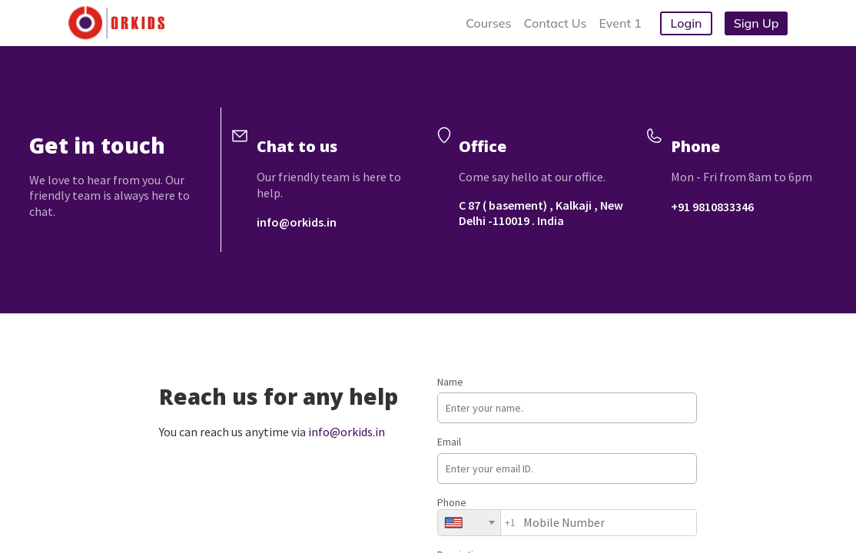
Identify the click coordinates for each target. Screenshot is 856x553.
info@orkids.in (297, 222)
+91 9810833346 (712, 206)
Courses (488, 23)
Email (567, 459)
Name (567, 399)
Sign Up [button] (756, 23)
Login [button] (686, 23)
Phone (567, 515)
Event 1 (620, 23)
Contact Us (555, 23)
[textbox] (458, 522)
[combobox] (469, 522)
